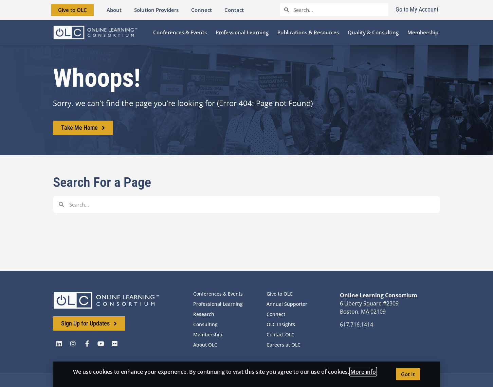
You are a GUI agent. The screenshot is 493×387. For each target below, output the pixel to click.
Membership (207, 334)
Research (203, 314)
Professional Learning (218, 304)
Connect (276, 314)
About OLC (205, 344)
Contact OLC (280, 334)
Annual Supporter (287, 304)
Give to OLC (280, 294)
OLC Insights (281, 324)
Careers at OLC (283, 344)
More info (363, 371)
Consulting (205, 324)
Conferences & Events (218, 294)
